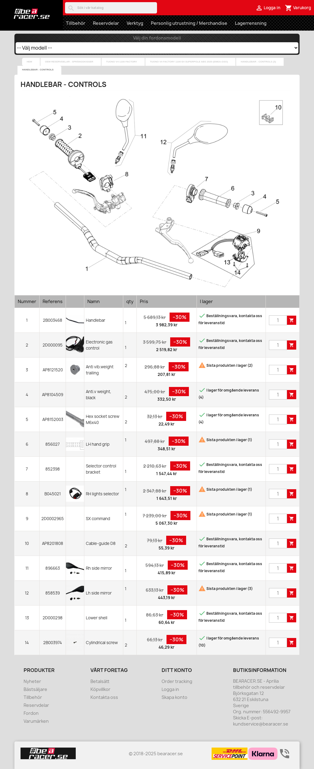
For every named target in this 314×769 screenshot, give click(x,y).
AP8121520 (53, 370)
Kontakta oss (104, 697)
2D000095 (53, 345)
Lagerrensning (250, 23)
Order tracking (177, 681)
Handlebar (95, 320)
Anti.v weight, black (98, 394)
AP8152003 (52, 419)
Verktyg (135, 23)
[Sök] (111, 7)
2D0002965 (52, 518)
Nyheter (32, 681)
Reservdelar (106, 23)
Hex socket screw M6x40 (102, 419)
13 (27, 618)
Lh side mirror (99, 593)
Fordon (31, 713)
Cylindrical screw (102, 642)
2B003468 (52, 320)
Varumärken (36, 721)
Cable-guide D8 (101, 543)
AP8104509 (52, 394)
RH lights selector (102, 494)
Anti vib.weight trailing (99, 370)
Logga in (170, 689)
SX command (98, 518)
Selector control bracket (101, 469)
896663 (52, 568)
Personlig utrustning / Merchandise (189, 23)
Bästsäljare (35, 689)
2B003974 (52, 642)
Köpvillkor (100, 689)
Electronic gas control (99, 345)
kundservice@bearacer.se (260, 724)
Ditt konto (177, 670)
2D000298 (53, 618)
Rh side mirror (99, 568)
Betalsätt (99, 681)
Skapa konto (174, 697)
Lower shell (96, 618)
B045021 (52, 494)
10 (27, 543)
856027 (52, 444)
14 (27, 642)
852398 (52, 469)
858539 (52, 593)
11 (27, 568)
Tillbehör (75, 23)
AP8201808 (52, 543)
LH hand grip (97, 444)
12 (27, 593)
